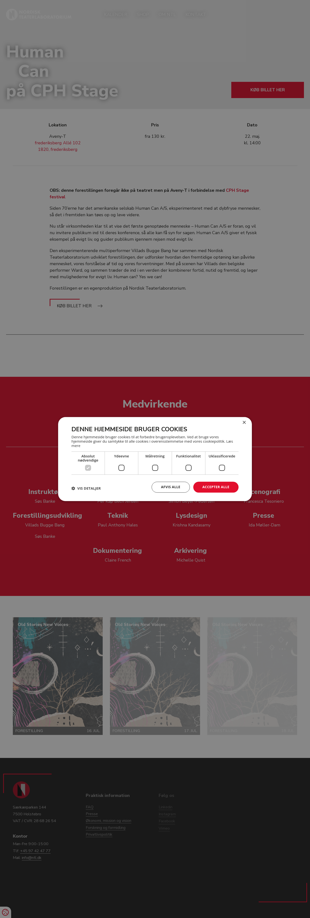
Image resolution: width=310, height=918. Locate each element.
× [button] (244, 422)
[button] (86, 488)
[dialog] (155, 459)
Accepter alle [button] (215, 487)
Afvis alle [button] (170, 487)
